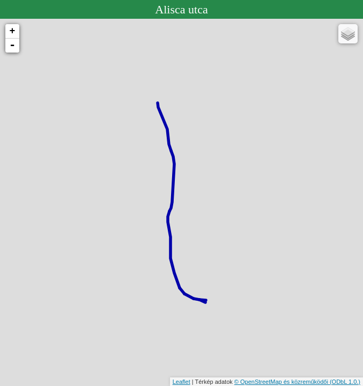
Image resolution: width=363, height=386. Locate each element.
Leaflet (181, 381)
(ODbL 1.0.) (345, 381)
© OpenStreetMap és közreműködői (282, 381)
